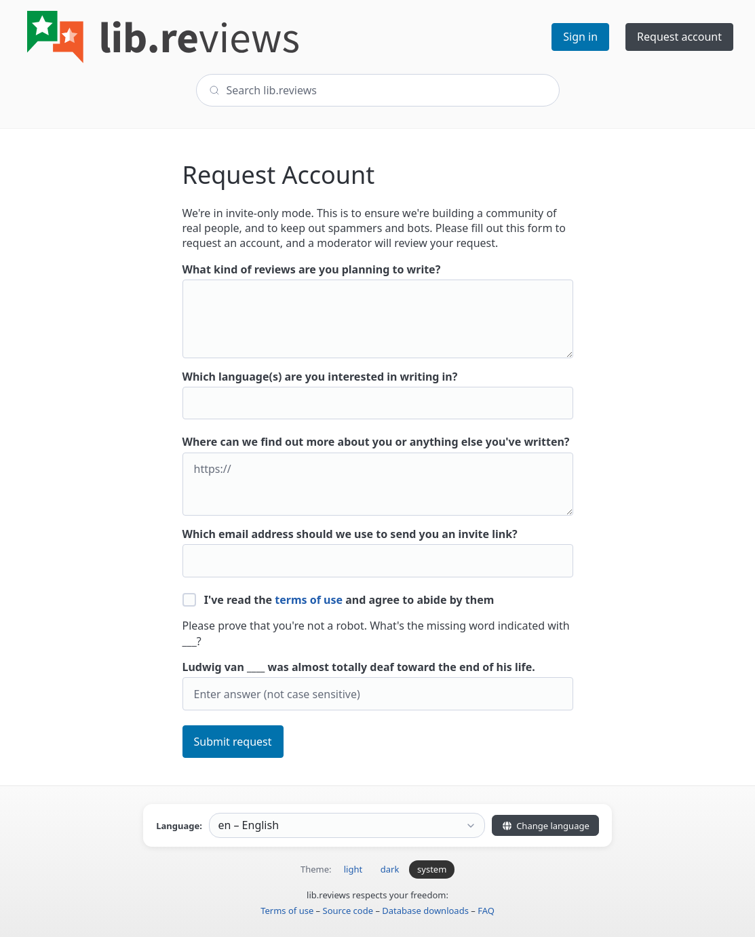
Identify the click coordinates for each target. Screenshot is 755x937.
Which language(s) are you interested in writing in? (377, 394)
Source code (348, 910)
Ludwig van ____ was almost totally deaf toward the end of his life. (377, 684)
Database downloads (425, 910)
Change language (545, 826)
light (353, 869)
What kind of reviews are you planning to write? (377, 310)
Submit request (233, 741)
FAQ (486, 910)
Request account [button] (679, 36)
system (431, 869)
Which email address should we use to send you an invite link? (377, 552)
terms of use (309, 599)
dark (390, 869)
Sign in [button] (580, 36)
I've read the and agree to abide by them (338, 599)
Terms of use (286, 910)
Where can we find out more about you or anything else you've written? (377, 475)
